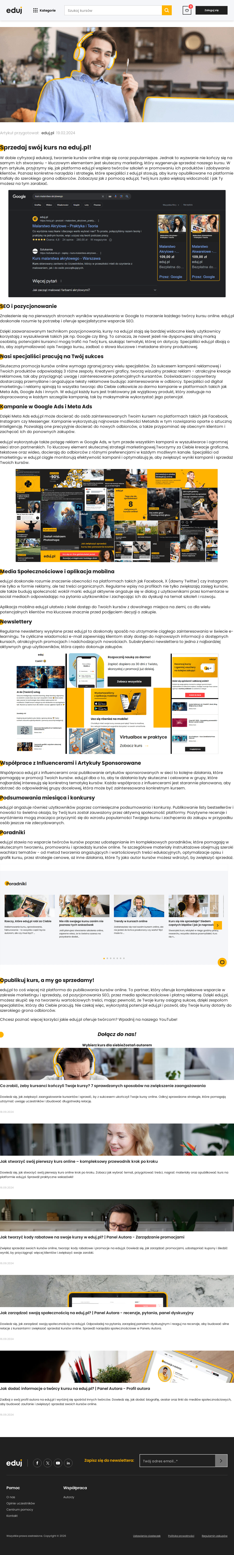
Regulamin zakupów (215, 1536)
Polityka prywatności (181, 1536)
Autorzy (68, 1497)
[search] (167, 10)
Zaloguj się (212, 10)
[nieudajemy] (47, 1463)
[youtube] (58, 1463)
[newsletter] (221, 1461)
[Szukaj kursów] (113, 10)
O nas (10, 1497)
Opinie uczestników (20, 1503)
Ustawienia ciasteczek (147, 1536)
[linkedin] (68, 1463)
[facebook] (37, 1463)
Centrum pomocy (19, 1509)
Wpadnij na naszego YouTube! (148, 1019)
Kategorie (44, 10)
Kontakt (12, 1516)
